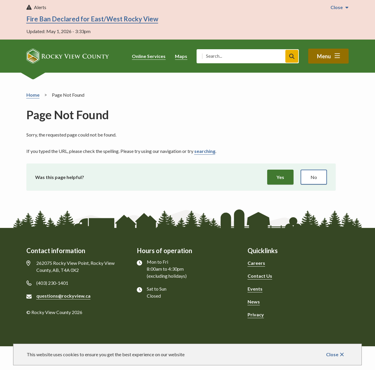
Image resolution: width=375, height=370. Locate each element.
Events (255, 288)
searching (204, 151)
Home (33, 95)
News (254, 301)
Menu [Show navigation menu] (324, 56)
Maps (181, 56)
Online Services (149, 56)
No (314, 177)
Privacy (256, 314)
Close (332, 354)
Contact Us (260, 276)
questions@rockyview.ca (63, 296)
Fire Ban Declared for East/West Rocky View (92, 19)
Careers (256, 263)
